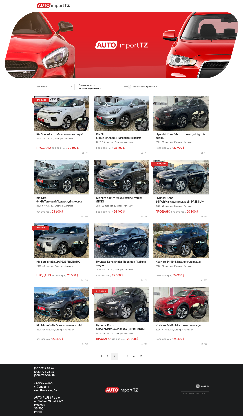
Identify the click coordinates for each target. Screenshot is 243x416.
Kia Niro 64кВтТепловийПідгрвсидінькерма (118, 135)
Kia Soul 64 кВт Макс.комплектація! (59, 134)
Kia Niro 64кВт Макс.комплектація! (178, 261)
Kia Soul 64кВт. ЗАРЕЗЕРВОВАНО (58, 261)
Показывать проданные (145, 87)
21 (141, 356)
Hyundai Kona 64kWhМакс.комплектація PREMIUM (180, 199)
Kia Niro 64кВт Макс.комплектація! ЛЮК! (119, 199)
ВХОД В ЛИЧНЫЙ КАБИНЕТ (194, 394)
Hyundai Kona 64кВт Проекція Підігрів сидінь (180, 135)
